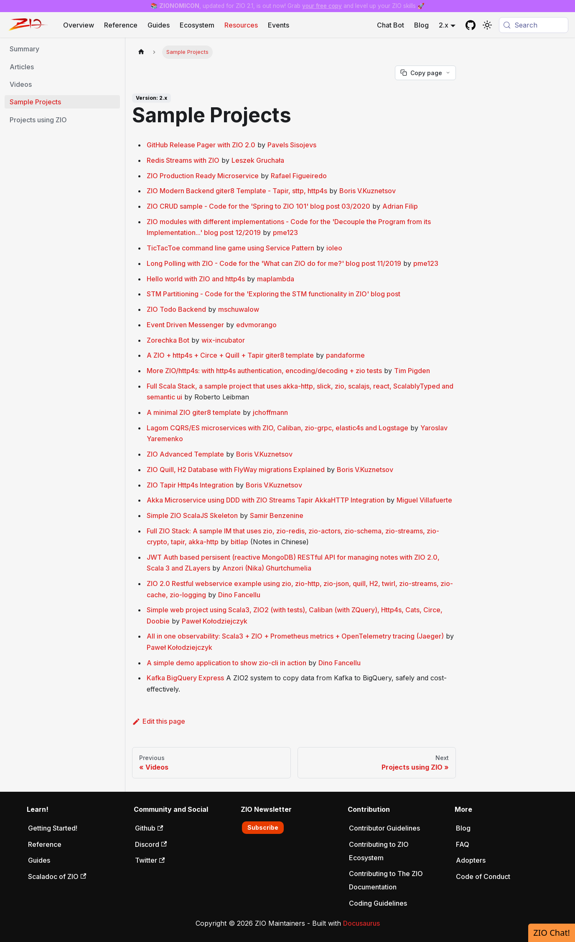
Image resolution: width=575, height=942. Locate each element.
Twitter (150, 860)
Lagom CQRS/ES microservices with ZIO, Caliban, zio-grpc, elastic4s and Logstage (277, 428)
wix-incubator (223, 340)
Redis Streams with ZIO (183, 160)
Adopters (471, 860)
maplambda (275, 279)
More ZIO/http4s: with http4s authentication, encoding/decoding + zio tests (264, 370)
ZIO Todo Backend (176, 309)
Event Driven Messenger (185, 325)
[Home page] (141, 51)
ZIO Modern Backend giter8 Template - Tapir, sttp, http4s (237, 191)
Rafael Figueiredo (299, 176)
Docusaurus (361, 923)
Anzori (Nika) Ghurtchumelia (266, 568)
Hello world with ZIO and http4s (196, 279)
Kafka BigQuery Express (185, 678)
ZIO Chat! (551, 932)
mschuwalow (238, 309)
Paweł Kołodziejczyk (214, 621)
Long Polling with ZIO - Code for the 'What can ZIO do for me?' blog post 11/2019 (274, 263)
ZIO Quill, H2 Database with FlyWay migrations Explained (236, 469)
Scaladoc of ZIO (57, 876)
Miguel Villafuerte (424, 500)
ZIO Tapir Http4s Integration (190, 485)
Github (149, 828)
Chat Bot (390, 25)
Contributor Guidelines (384, 828)
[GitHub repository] (471, 25)
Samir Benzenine (276, 515)
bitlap (239, 542)
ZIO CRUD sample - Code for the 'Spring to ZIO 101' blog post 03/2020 (258, 206)
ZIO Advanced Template (185, 454)
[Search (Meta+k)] (533, 25)
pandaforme (345, 355)
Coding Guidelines (378, 903)
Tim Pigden (412, 370)
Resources (241, 25)
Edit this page (158, 721)
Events (278, 25)
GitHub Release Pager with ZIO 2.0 (201, 145)
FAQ (462, 844)
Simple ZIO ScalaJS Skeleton (192, 515)
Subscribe (262, 827)
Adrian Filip (400, 206)
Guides (159, 25)
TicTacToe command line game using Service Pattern (230, 248)
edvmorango (256, 325)
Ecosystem (197, 25)
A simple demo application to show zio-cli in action (226, 663)
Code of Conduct (483, 876)
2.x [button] (443, 25)
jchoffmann (270, 412)
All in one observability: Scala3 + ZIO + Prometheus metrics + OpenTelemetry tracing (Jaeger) (295, 636)
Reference (120, 25)
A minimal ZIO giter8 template (194, 412)
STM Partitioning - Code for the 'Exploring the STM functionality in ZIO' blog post (273, 294)
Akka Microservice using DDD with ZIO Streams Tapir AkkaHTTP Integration (265, 500)
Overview (78, 25)
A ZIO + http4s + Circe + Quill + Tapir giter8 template (230, 355)
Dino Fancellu (239, 595)
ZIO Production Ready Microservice (203, 176)
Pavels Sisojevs (291, 145)
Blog (421, 25)
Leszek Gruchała (258, 160)
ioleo (334, 248)
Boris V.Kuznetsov (367, 191)
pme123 (285, 232)
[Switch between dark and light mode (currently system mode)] (487, 25)
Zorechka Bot (168, 340)
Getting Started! (52, 828)
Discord (151, 844)
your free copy (322, 6)
